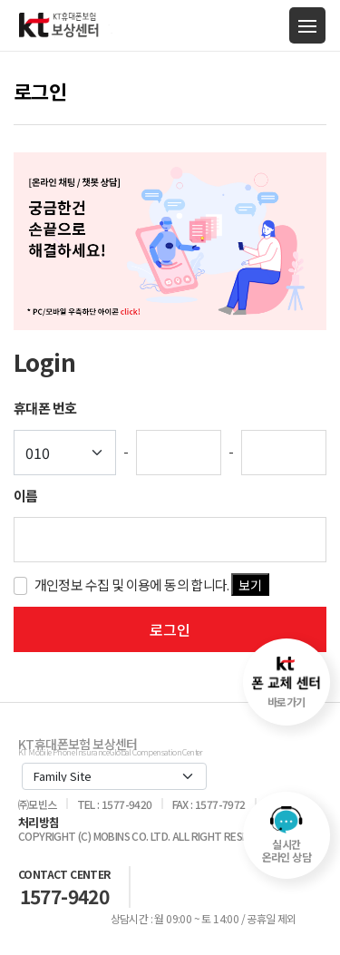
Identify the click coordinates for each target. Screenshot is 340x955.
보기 (250, 585)
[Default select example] (65, 452)
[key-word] (170, 539)
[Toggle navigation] (307, 25)
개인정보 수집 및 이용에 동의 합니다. (152, 584)
